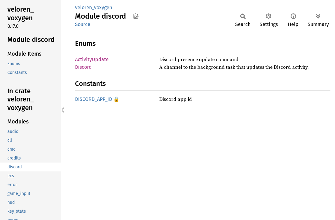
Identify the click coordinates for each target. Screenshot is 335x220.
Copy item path (136, 16)
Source (82, 24)
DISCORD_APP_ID (93, 99)
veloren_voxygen (93, 7)
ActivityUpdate (92, 59)
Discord (83, 67)
